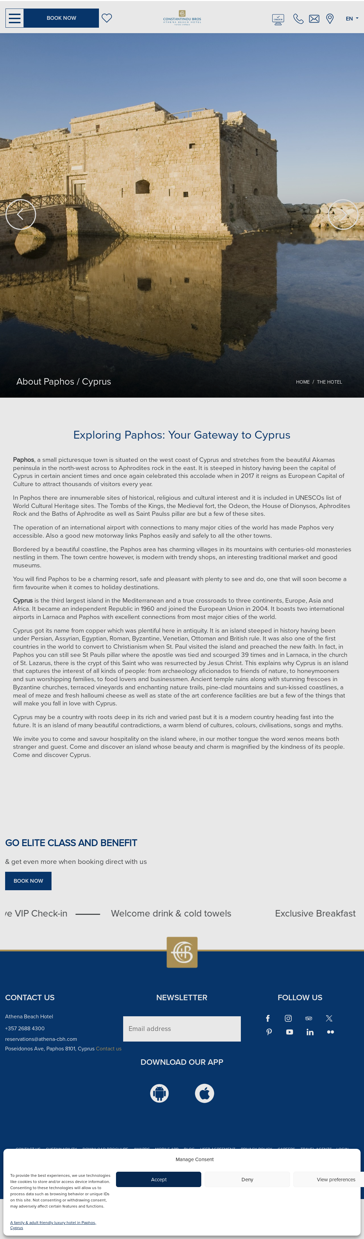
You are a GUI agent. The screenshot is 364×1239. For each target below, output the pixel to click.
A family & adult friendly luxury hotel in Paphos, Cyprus (53, 1225)
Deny (247, 1179)
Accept (158, 1179)
